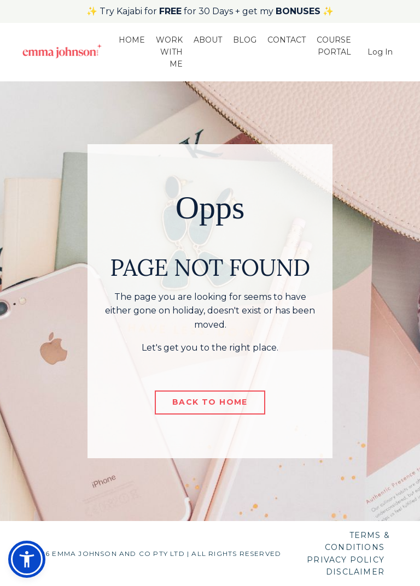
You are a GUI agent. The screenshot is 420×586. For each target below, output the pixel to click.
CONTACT (286, 40)
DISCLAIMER (355, 572)
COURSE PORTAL (334, 46)
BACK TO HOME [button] (210, 402)
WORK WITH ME (169, 52)
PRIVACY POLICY (345, 560)
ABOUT (208, 40)
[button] (27, 559)
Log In (380, 52)
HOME (132, 40)
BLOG (244, 40)
